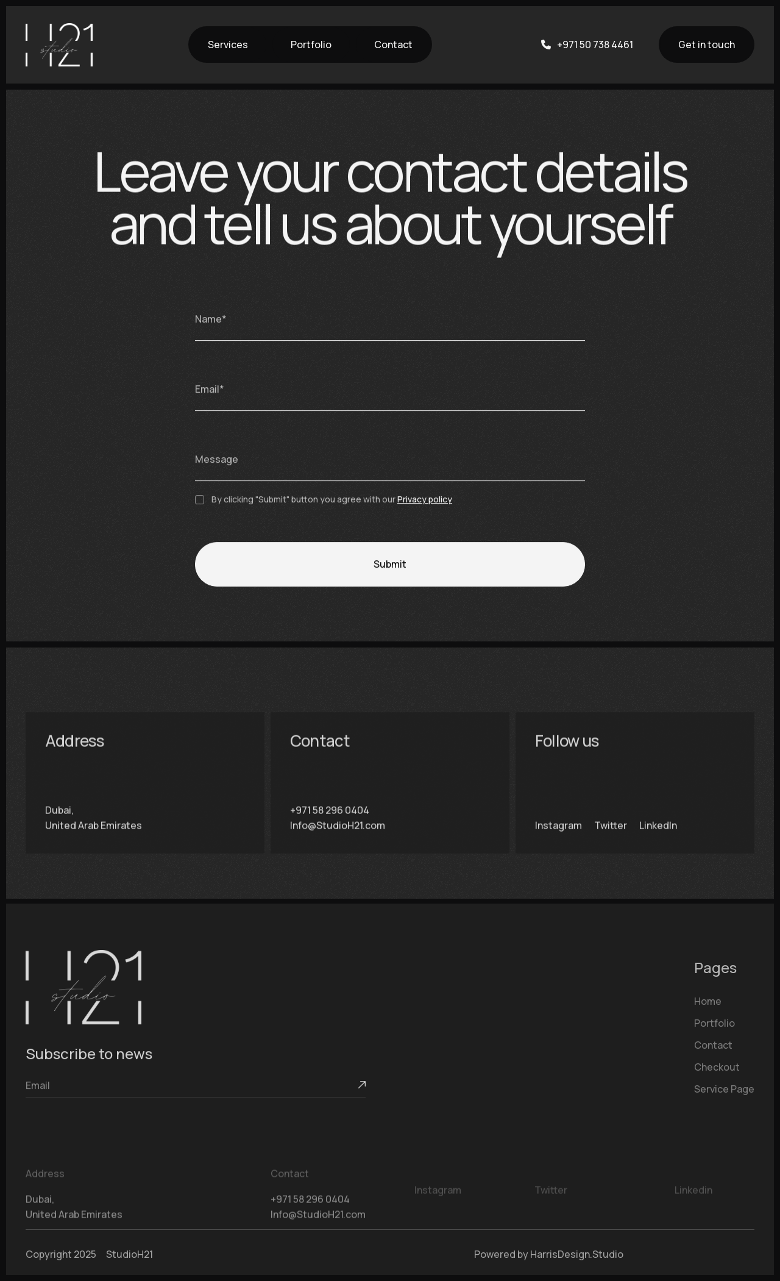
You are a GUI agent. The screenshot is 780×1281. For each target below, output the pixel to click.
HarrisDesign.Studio (576, 1254)
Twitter (610, 837)
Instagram (558, 837)
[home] (59, 44)
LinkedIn (658, 837)
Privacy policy (424, 499)
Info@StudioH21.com (337, 837)
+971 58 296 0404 (329, 821)
